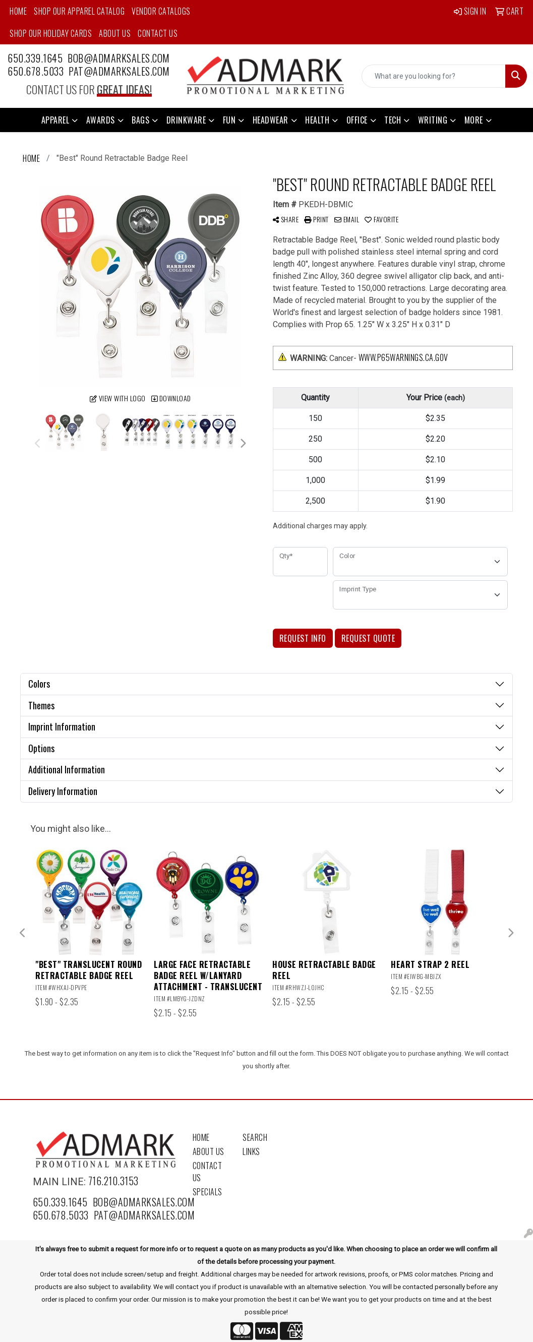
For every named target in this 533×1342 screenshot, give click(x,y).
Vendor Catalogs (161, 11)
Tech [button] (392, 120)
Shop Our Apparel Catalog (79, 11)
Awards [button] (100, 120)
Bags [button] (140, 120)
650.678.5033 (36, 71)
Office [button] (357, 120)
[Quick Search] (434, 76)
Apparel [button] (55, 120)
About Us (115, 33)
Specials (207, 1192)
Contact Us (157, 33)
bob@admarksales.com (119, 58)
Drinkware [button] (186, 120)
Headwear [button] (270, 120)
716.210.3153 (113, 1180)
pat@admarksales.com (119, 71)
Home (18, 11)
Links (251, 1151)
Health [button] (317, 120)
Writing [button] (433, 120)
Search (255, 1137)
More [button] (473, 120)
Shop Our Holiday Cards (51, 33)
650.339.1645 (35, 58)
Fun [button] (229, 120)
